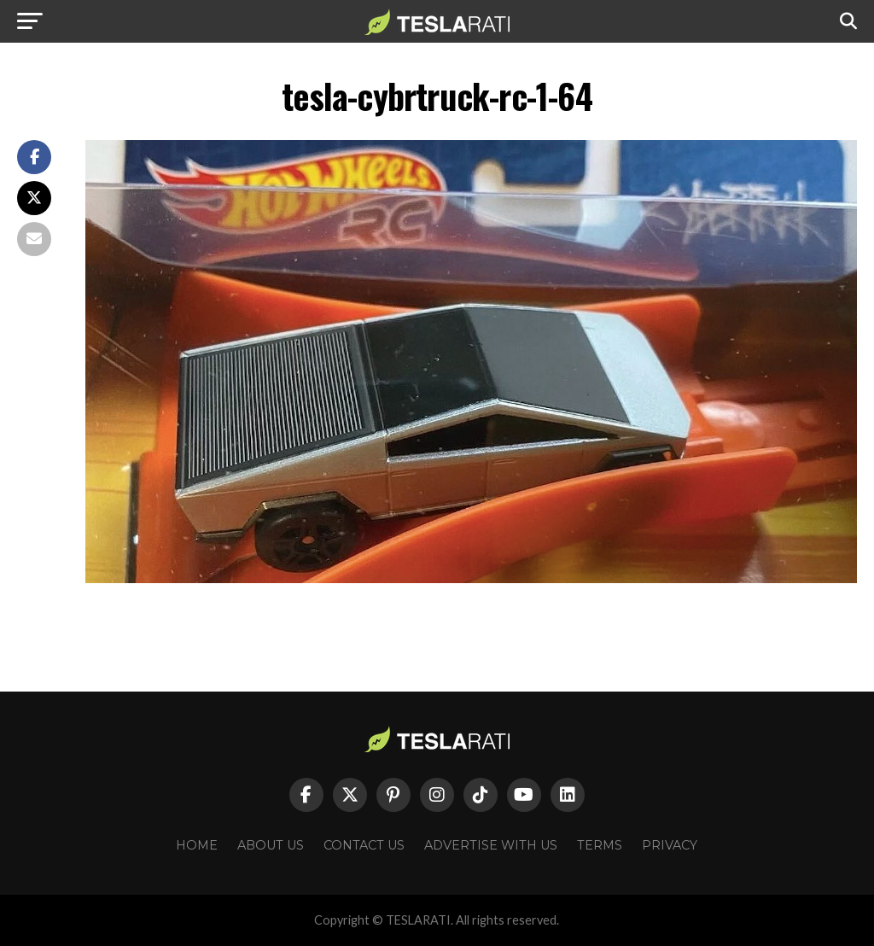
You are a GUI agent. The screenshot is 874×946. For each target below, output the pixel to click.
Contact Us (364, 845)
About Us (270, 845)
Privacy (669, 845)
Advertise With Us (490, 845)
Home (197, 845)
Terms (599, 845)
